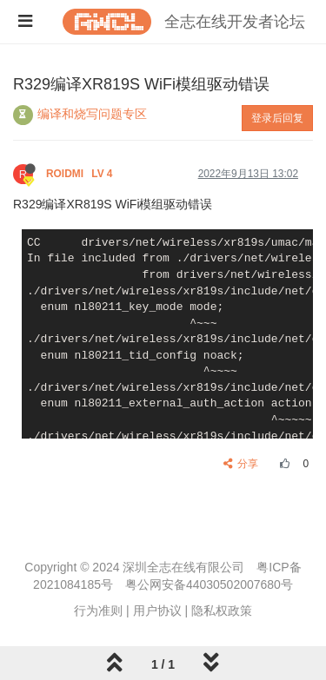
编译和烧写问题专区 (92, 114)
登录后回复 (277, 118)
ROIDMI (81, 174)
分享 (241, 464)
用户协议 (157, 610)
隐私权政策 (221, 610)
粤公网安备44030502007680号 (209, 584)
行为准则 (98, 610)
